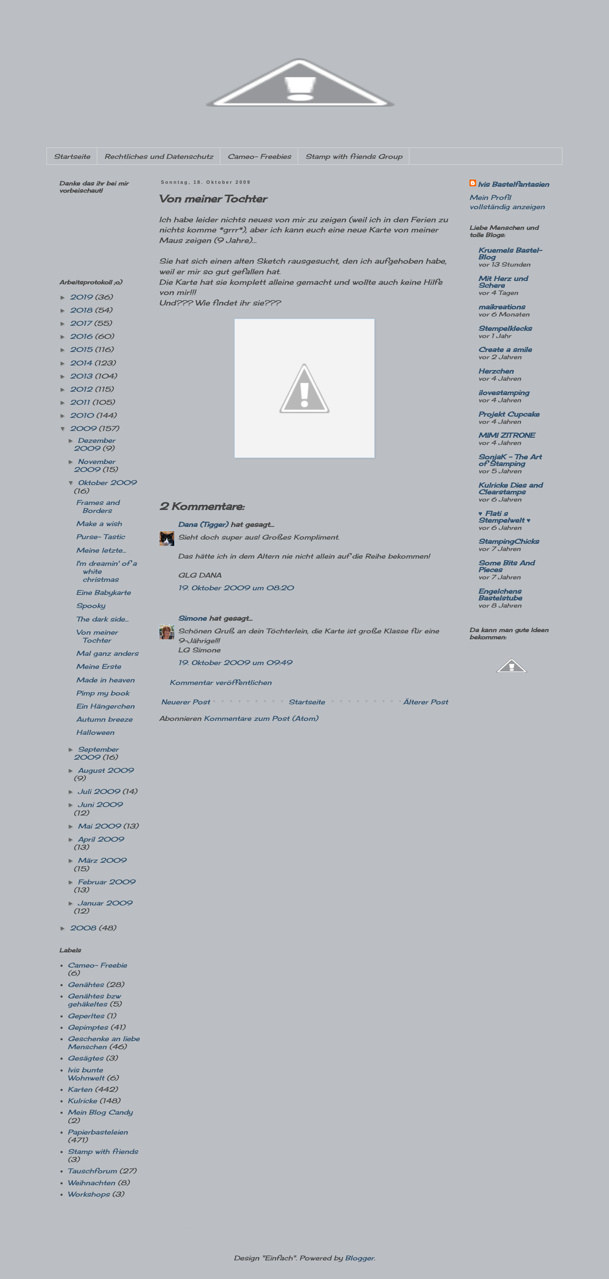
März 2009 (102, 860)
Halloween (95, 732)
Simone (192, 618)
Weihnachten (91, 1182)
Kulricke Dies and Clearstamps (510, 488)
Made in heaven (105, 680)
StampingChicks (508, 541)
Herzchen (495, 371)
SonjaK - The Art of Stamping (509, 460)
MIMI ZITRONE (506, 435)
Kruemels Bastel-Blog (510, 253)
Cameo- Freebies (259, 156)
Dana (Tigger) (203, 524)
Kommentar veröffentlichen (221, 682)
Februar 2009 (106, 882)
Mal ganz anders (107, 653)
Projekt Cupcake (508, 414)
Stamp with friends (103, 1151)
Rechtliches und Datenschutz (158, 156)
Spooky (90, 605)
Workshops (89, 1194)
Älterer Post (425, 702)
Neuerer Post (185, 702)
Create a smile (505, 349)
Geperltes (86, 1016)
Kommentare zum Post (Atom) (261, 718)
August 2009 (105, 770)
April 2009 (100, 839)
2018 (82, 310)
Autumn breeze (104, 719)
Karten (80, 1089)
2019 (82, 297)
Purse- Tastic (100, 536)
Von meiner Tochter (97, 636)
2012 (82, 389)
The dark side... (102, 619)
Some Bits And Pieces (506, 566)
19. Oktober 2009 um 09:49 (235, 662)
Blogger (359, 1258)
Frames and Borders (97, 506)
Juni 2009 (100, 804)
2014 (82, 363)
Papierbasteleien (98, 1132)
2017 (82, 323)
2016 (82, 336)
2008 (84, 928)
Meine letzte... (101, 550)
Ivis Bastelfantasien (513, 184)
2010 (83, 415)
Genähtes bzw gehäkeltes (94, 1000)
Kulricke (82, 1100)
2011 (81, 402)
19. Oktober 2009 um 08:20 (236, 588)
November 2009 (94, 465)
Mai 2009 (100, 826)
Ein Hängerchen (105, 706)
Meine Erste (98, 666)
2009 (84, 428)
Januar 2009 (105, 903)
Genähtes (86, 984)
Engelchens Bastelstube (500, 594)
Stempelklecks (505, 328)
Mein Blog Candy (100, 1112)
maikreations (501, 307)
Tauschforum (92, 1171)
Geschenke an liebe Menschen (104, 1042)
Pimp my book (102, 693)
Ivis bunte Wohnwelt (86, 1074)
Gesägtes (85, 1058)
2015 (82, 349)
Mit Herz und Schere (502, 281)
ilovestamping (503, 392)
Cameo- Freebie (97, 965)
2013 (82, 376)
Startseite (72, 156)
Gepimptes (88, 1027)
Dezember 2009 (94, 444)
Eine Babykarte (103, 592)
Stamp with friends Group (353, 156)
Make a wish (99, 523)
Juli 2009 (100, 791)
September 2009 (96, 753)
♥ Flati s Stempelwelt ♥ (504, 516)
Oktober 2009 (107, 482)
